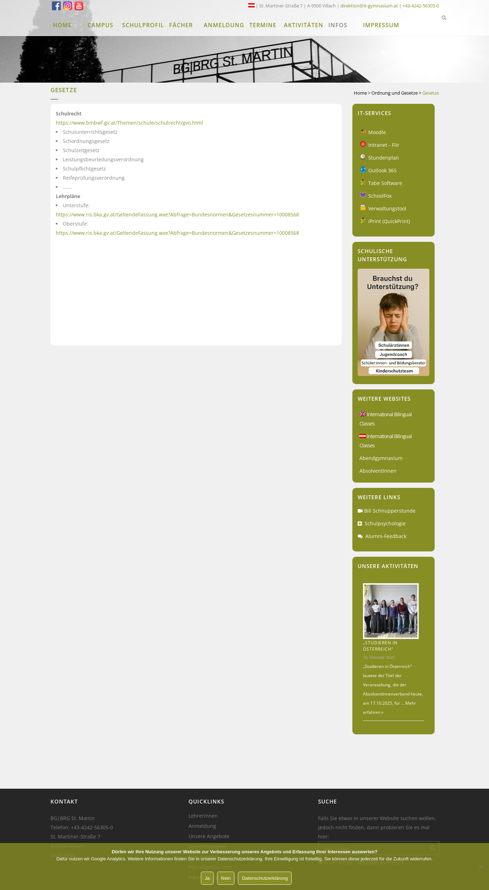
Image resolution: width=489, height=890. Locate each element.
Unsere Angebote (209, 836)
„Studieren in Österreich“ (380, 646)
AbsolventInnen (377, 470)
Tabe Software (385, 183)
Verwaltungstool (387, 208)
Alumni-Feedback (385, 536)
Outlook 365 (382, 170)
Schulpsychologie (385, 523)
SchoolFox (380, 195)
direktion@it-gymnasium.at (369, 5)
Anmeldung (202, 826)
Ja (207, 878)
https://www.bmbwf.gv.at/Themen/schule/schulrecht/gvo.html (129, 122)
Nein (226, 878)
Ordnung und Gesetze (394, 93)
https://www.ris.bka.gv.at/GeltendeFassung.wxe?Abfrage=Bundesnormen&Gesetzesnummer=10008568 (177, 214)
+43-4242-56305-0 (420, 5)
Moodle (377, 132)
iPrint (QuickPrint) (389, 221)
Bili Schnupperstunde (390, 510)
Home (360, 93)
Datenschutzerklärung (265, 878)
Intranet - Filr (383, 145)
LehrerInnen (203, 816)
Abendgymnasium (380, 458)
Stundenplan (383, 157)
